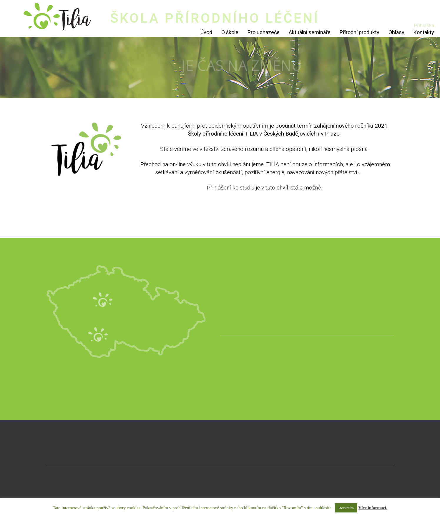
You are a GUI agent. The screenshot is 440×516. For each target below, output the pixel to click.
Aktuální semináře (310, 32)
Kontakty (424, 32)
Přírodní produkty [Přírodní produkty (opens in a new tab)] (359, 32)
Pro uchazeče (264, 32)
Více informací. (372, 507)
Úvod (206, 32)
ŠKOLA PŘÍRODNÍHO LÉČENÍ (214, 18)
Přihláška (424, 25)
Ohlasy (396, 32)
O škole (229, 32)
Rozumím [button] (345, 508)
